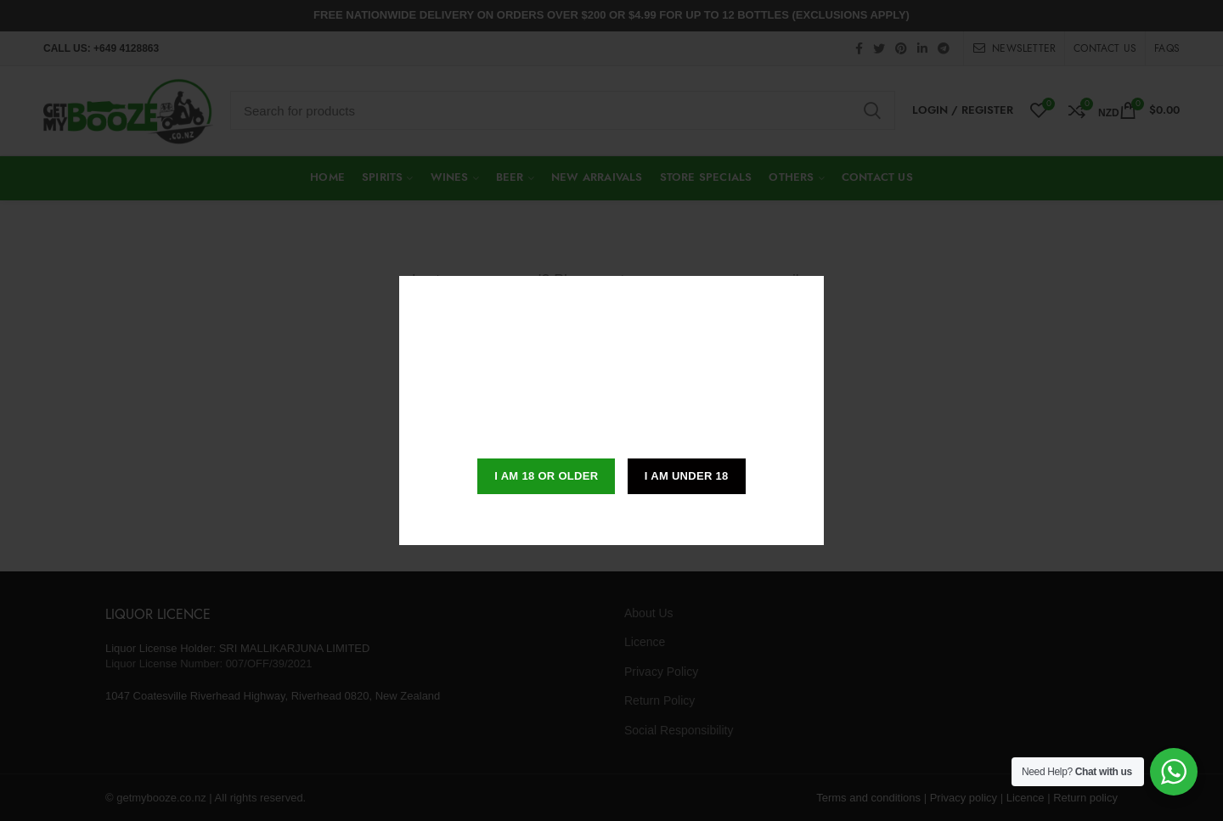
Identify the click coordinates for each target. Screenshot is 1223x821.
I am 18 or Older (546, 476)
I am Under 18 (687, 476)
